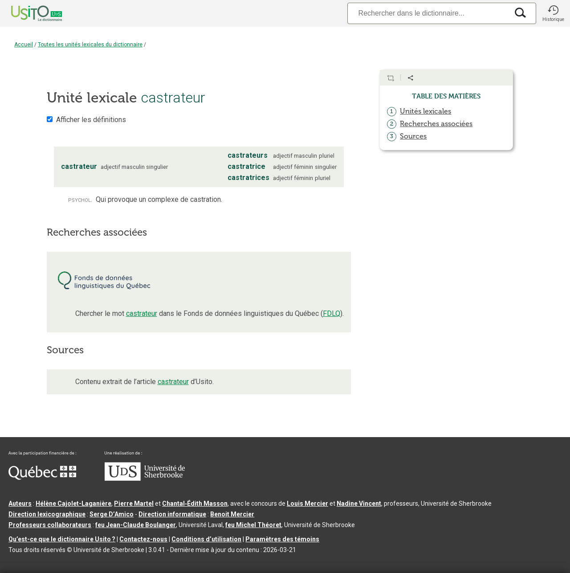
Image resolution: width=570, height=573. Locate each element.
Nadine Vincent (359, 503)
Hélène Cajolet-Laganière (73, 503)
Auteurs (20, 503)
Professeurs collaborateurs (49, 524)
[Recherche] (428, 13)
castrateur (141, 313)
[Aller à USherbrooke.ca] (145, 478)
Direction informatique (172, 514)
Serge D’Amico (112, 514)
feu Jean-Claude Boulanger (135, 524)
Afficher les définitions (91, 119)
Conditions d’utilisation (206, 539)
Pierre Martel (134, 503)
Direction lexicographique (47, 514)
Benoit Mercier (232, 514)
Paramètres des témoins (282, 539)
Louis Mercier (307, 503)
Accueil (23, 44)
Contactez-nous (143, 539)
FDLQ (331, 313)
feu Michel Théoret (253, 524)
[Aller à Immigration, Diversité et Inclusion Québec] (42, 477)
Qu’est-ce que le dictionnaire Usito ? (61, 539)
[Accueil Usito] (26, 13)
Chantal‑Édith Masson (195, 503)
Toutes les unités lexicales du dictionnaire (90, 44)
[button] (553, 13)
